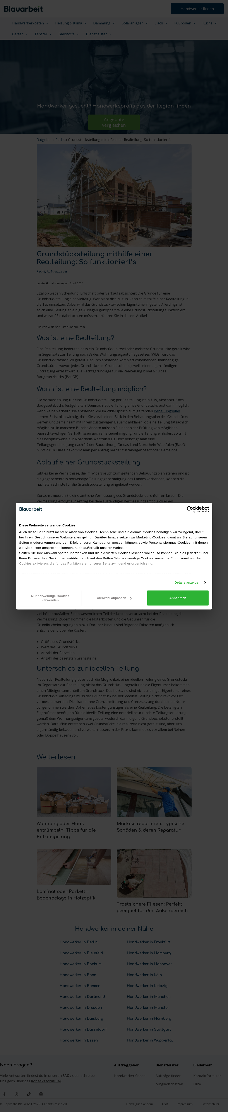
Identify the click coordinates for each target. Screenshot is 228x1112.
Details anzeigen (188, 582)
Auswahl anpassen (114, 598)
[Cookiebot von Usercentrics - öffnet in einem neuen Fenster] (190, 509)
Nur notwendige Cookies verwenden (50, 598)
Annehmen (177, 598)
